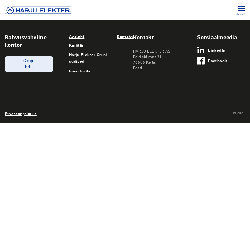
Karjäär (76, 45)
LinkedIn (216, 50)
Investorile (80, 70)
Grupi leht (28, 64)
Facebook (217, 60)
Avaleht (77, 36)
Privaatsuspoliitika (21, 113)
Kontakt (125, 36)
